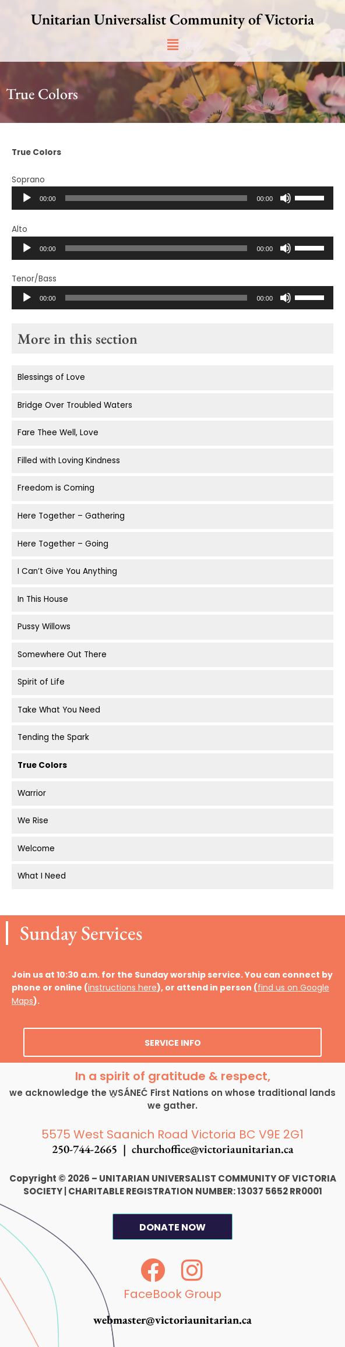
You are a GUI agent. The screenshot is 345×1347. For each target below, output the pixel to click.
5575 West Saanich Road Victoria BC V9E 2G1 (172, 1134)
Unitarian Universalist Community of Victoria (172, 19)
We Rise (32, 820)
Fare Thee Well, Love (57, 432)
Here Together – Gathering (71, 515)
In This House (42, 599)
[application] (172, 198)
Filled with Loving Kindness (68, 460)
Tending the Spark (53, 737)
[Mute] (285, 198)
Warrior (31, 793)
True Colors (42, 765)
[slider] (156, 198)
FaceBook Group (172, 1294)
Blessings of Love (51, 377)
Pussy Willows (44, 626)
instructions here (122, 987)
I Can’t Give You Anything (67, 571)
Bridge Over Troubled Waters (74, 405)
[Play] (27, 198)
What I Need (41, 875)
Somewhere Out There (62, 654)
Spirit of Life (41, 681)
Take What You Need (58, 709)
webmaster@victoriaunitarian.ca (172, 1319)
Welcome (36, 848)
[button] (172, 45)
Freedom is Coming (55, 487)
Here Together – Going (62, 543)
